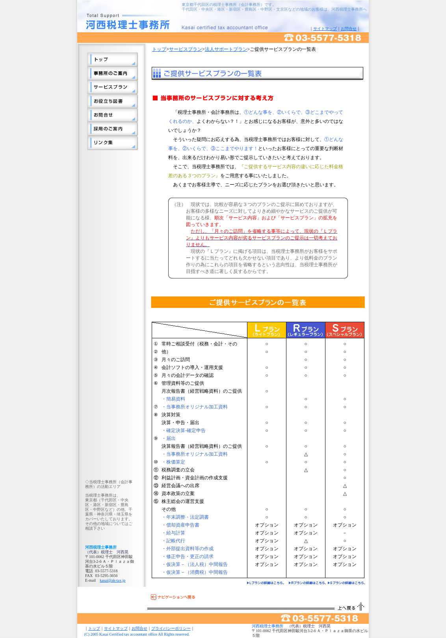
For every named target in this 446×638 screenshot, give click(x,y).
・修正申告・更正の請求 (188, 556)
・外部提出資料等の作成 (188, 548)
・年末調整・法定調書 (185, 517)
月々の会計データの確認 (188, 375)
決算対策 (171, 414)
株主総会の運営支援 (183, 501)
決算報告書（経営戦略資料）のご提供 (202, 446)
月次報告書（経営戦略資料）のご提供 (202, 391)
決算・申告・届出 (180, 422)
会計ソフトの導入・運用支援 (192, 367)
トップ (159, 49)
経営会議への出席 (180, 485)
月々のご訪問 (176, 359)
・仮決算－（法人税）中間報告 (195, 564)
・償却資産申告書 (180, 525)
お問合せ (349, 28)
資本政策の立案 (178, 493)
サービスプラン (185, 49)
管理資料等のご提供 (183, 383)
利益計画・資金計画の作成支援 (195, 477)
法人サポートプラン (226, 49)
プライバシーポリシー (171, 628)
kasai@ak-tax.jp (112, 580)
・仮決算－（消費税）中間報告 (195, 572)
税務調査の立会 (178, 470)
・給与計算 (173, 533)
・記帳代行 (173, 540)
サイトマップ (325, 28)
